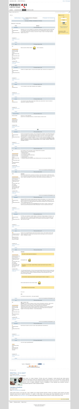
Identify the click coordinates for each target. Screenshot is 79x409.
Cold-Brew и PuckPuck (16, 387)
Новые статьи (23, 402)
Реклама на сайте (17, 402)
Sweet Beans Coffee (24, 395)
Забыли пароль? (64, 27)
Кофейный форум (17, 17)
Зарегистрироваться (63, 26)
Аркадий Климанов (18, 375)
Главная (11, 402)
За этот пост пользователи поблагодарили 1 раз (47, 169)
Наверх (16, 42)
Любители (14, 375)
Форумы (23, 17)
